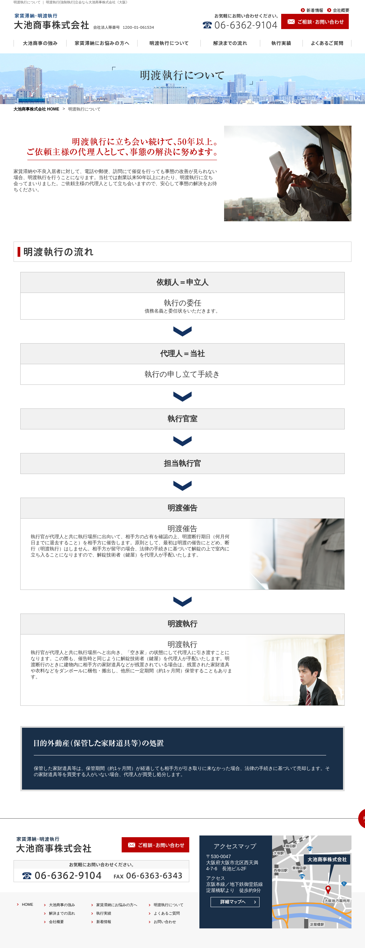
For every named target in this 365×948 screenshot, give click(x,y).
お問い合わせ (165, 922)
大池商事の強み (62, 905)
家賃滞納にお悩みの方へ (116, 905)
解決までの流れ (62, 913)
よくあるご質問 (167, 913)
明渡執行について (169, 905)
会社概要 (56, 922)
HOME (27, 904)
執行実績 (103, 913)
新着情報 (103, 922)
